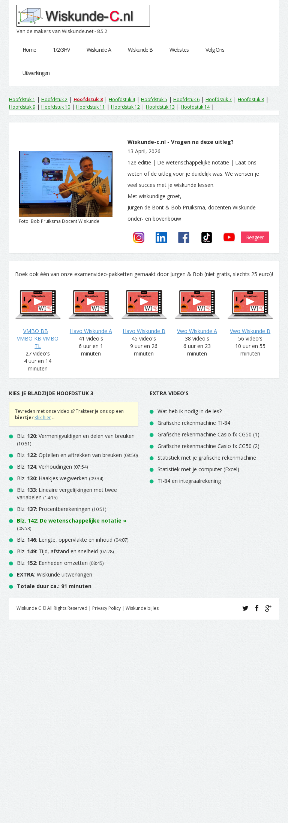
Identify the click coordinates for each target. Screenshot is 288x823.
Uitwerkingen (36, 72)
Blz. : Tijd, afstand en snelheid (57, 551)
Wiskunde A (99, 49)
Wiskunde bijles (142, 608)
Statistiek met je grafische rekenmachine (207, 457)
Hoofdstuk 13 (160, 107)
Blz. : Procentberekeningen (53, 508)
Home (29, 49)
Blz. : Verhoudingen (44, 466)
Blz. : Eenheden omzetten (52, 562)
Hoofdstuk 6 (186, 99)
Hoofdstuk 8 (251, 99)
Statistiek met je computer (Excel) (198, 469)
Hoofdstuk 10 (55, 107)
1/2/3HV (61, 49)
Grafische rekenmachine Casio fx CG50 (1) (209, 434)
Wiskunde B (140, 49)
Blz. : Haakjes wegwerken (52, 478)
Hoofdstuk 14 (195, 107)
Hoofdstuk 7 (219, 99)
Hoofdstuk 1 (22, 99)
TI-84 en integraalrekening (189, 480)
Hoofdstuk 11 (90, 107)
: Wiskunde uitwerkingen (54, 574)
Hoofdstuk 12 (125, 107)
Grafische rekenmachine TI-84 (194, 422)
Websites (179, 49)
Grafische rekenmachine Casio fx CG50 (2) (209, 446)
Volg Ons (215, 49)
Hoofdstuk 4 (122, 99)
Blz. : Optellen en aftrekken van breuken (69, 455)
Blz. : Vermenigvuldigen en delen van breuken (76, 435)
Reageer (255, 237)
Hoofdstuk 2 (54, 99)
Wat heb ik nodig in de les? (190, 411)
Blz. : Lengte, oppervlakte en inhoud (64, 539)
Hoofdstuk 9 (22, 107)
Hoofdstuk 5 (154, 99)
